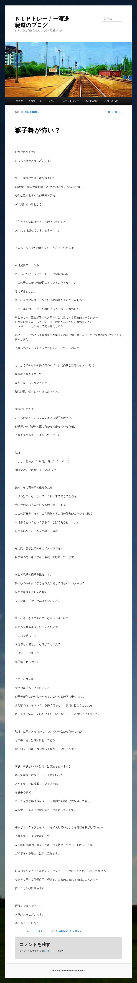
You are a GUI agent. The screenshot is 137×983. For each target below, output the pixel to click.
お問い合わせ (111, 101)
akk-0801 (63, 931)
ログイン (47, 951)
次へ (118, 112)
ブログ (19, 101)
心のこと (31, 931)
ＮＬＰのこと (43, 931)
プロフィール (35, 101)
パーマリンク (74, 931)
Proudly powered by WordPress (68, 970)
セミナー (52, 101)
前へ (108, 112)
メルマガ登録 (92, 101)
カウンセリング (71, 101)
